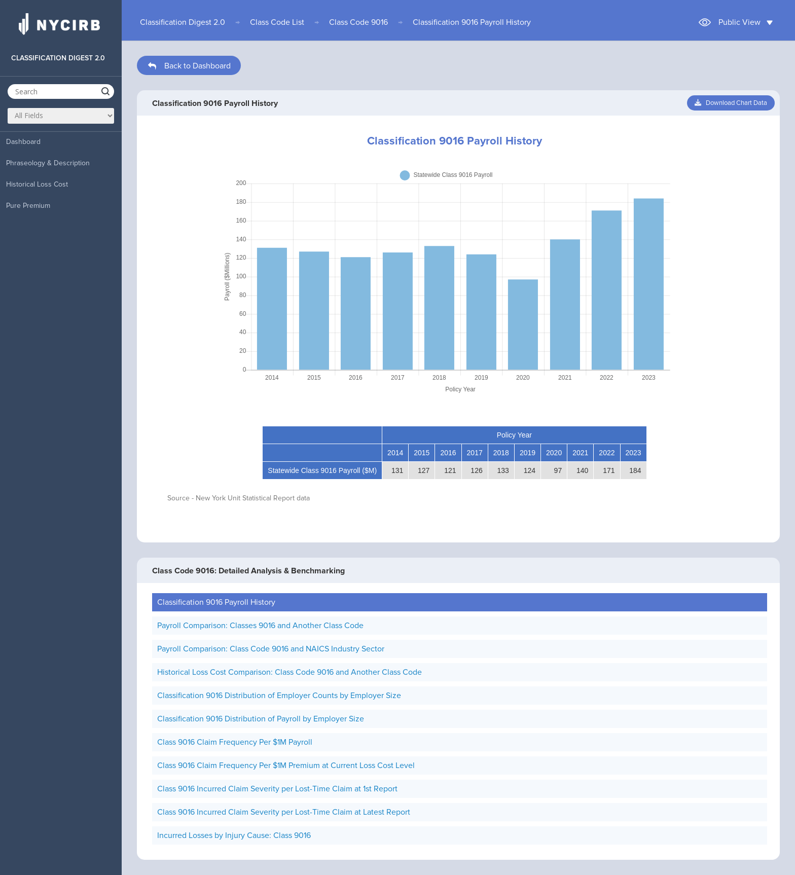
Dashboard (23, 141)
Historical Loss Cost (37, 184)
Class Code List (277, 22)
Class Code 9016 (358, 22)
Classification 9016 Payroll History (472, 22)
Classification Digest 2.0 (182, 22)
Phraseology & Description (48, 163)
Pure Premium (28, 205)
